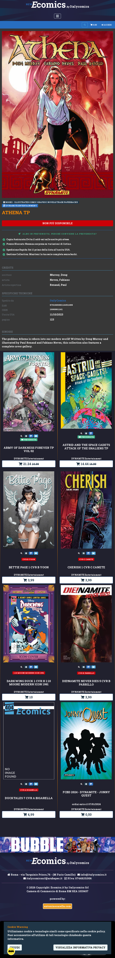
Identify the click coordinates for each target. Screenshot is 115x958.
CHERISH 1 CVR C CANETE (86, 567)
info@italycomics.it (92, 874)
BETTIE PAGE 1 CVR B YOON (29, 567)
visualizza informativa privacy (80, 947)
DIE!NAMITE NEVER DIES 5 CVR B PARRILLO (86, 682)
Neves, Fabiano (60, 279)
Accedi (107, 25)
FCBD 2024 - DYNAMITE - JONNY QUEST (86, 793)
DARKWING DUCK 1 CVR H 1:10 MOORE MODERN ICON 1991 (29, 682)
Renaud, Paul (58, 284)
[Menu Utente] (57, 16)
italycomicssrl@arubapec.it (42, 878)
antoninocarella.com (57, 906)
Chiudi (15, 947)
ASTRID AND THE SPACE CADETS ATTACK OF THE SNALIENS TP (86, 446)
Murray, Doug (58, 274)
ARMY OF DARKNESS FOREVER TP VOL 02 (29, 449)
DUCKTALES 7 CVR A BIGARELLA (29, 798)
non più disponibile (57, 223)
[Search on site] (85, 24)
